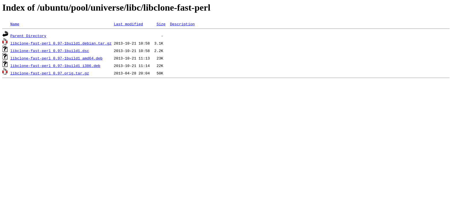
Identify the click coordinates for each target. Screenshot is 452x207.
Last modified (128, 23)
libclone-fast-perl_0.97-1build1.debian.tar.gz (61, 43)
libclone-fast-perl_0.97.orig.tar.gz (49, 73)
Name (14, 23)
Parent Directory (28, 35)
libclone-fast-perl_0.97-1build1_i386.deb (55, 65)
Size (161, 23)
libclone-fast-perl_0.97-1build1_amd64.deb (56, 58)
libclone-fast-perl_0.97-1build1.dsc (49, 50)
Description (182, 23)
